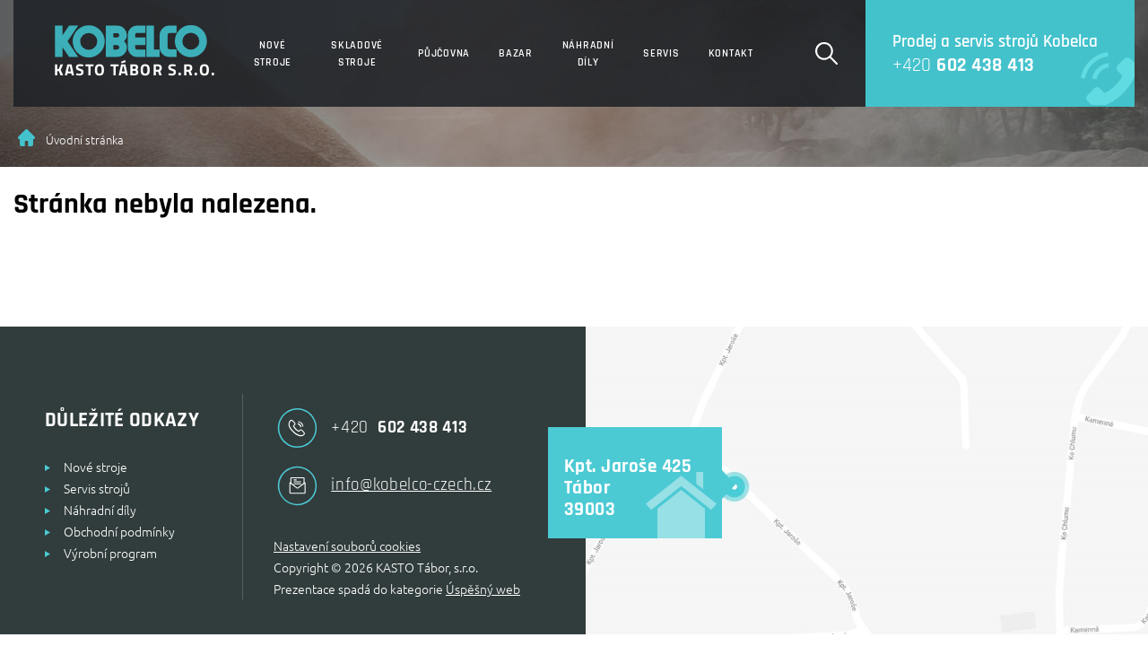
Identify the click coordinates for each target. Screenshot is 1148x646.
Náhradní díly (588, 54)
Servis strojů (97, 488)
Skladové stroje (357, 54)
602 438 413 (950, 65)
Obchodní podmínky (119, 531)
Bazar (516, 53)
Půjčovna (444, 53)
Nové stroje (273, 54)
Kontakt (731, 53)
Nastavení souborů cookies (347, 545)
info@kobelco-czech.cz (382, 486)
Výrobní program (110, 553)
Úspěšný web (483, 589)
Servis (661, 53)
